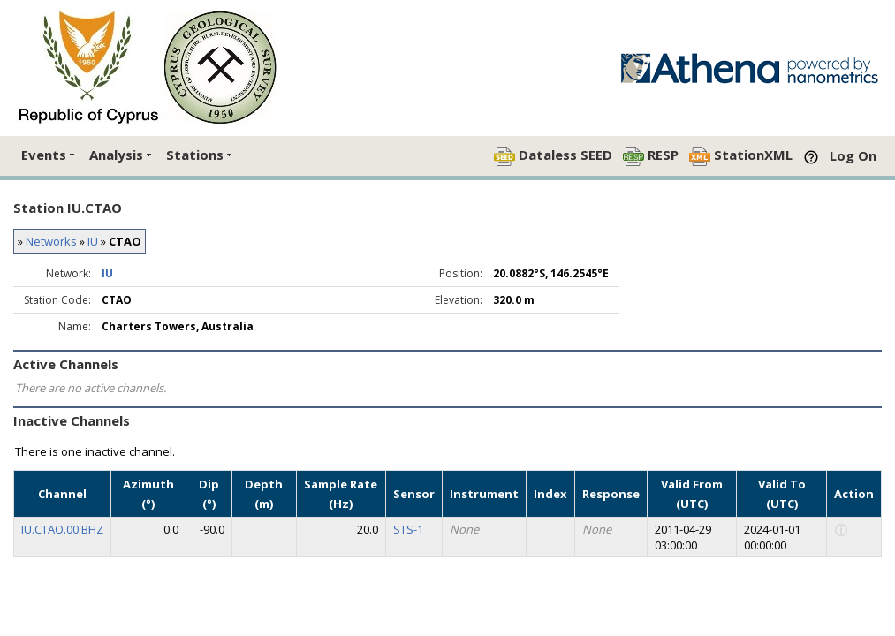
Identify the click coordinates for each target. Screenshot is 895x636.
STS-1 (408, 529)
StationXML (741, 156)
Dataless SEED (553, 156)
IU (92, 241)
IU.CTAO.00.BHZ (62, 529)
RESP (651, 156)
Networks (51, 241)
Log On (853, 155)
